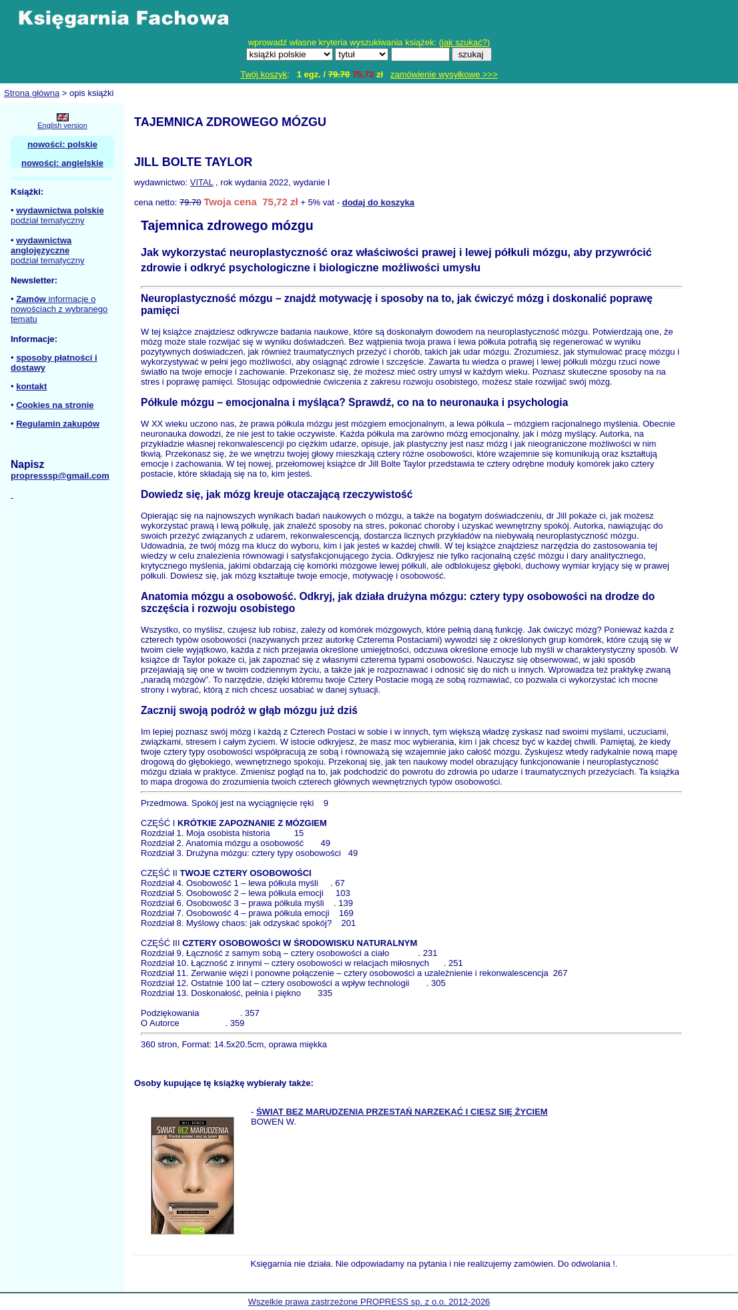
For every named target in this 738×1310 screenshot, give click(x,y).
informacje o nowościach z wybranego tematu (59, 309)
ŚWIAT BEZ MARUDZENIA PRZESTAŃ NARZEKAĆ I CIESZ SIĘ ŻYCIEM (402, 1112)
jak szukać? (464, 42)
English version (62, 125)
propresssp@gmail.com (60, 476)
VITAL (202, 182)
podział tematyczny (48, 220)
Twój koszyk (263, 74)
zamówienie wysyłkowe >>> (444, 74)
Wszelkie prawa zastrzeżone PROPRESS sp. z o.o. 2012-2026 (369, 1302)
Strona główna (31, 93)
